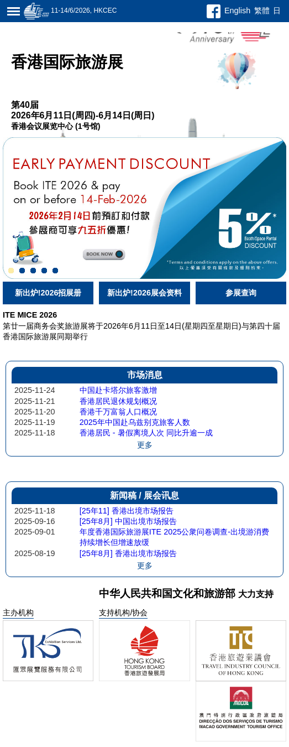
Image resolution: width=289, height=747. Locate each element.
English (237, 10)
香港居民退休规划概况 (118, 401)
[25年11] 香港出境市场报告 (127, 510)
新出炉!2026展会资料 (144, 292)
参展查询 (240, 292)
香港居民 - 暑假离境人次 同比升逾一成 (146, 432)
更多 (145, 444)
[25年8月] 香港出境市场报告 (128, 553)
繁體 (262, 10)
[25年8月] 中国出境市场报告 (128, 521)
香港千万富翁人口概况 (118, 411)
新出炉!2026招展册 (48, 292)
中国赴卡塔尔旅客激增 (118, 390)
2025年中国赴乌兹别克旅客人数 (135, 422)
